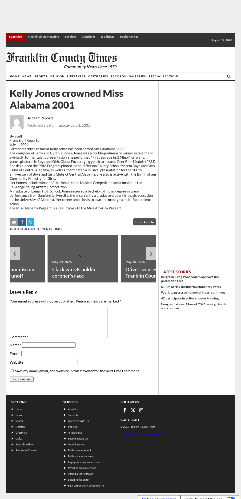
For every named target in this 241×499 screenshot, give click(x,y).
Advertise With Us (78, 420)
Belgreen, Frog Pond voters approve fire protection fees (190, 279)
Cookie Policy (155, 434)
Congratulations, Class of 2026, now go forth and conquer (193, 306)
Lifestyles (76, 76)
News (27, 76)
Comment (19, 336)
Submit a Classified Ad (80, 473)
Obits (19, 438)
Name (15, 344)
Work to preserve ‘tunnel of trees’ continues (193, 292)
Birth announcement (79, 450)
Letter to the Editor (78, 479)
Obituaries (98, 76)
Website (16, 362)
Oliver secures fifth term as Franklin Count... (155, 272)
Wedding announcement (82, 467)
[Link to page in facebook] (125, 410)
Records (118, 76)
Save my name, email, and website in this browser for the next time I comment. (77, 371)
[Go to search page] (229, 76)
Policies (72, 426)
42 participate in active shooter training (190, 298)
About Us (73, 409)
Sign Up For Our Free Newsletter (86, 485)
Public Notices (129, 36)
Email (15, 353)
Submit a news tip (78, 438)
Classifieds (88, 36)
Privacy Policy (131, 434)
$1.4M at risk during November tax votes (191, 287)
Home (15, 76)
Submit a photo (76, 444)
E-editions (107, 36)
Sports (41, 76)
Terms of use (75, 432)
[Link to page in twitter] (133, 410)
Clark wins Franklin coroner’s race (73, 272)
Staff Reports (42, 118)
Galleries (137, 76)
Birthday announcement (81, 456)
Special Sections (164, 76)
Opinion (57, 76)
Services (70, 36)
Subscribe (15, 36)
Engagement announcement (84, 462)
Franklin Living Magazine (43, 36)
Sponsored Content (26, 450)
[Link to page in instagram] (141, 410)
